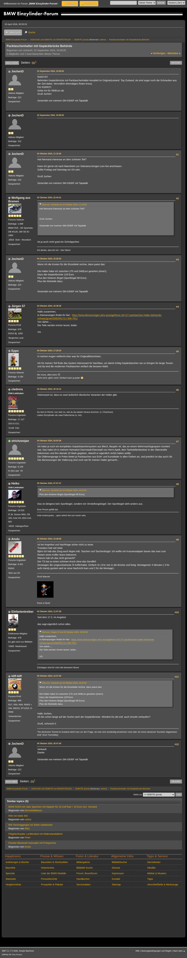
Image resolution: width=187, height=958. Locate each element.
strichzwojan (20, 441)
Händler (151, 867)
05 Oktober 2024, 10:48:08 (49, 539)
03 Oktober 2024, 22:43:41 (49, 197)
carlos (28, 819)
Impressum (118, 873)
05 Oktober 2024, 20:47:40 (49, 743)
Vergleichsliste (13, 884)
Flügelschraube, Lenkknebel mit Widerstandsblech (35, 834)
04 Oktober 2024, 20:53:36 (49, 441)
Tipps (150, 879)
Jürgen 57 (18, 306)
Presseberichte (49, 879)
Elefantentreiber (22, 611)
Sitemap (116, 884)
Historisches (47, 867)
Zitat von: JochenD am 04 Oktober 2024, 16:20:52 (64, 490)
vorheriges (158, 53)
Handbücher (83, 879)
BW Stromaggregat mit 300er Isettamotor (30, 825)
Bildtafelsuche (119, 862)
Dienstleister (153, 862)
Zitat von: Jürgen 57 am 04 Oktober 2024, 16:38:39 (65, 632)
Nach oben (11, 782)
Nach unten (12, 63)
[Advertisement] (97, 124)
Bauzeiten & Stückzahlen (54, 862)
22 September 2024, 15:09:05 (50, 71)
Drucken (175, 63)
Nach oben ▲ (179, 951)
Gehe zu (137, 794)
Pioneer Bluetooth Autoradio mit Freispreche (32, 843)
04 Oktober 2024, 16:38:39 (49, 306)
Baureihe (10, 867)
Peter (27, 837)
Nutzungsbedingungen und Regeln (156, 951)
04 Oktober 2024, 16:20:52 (49, 259)
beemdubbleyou (33, 810)
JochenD (17, 71)
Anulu (15, 539)
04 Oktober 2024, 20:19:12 (49, 389)
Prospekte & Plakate (52, 884)
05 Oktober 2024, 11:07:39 (49, 611)
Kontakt (116, 879)
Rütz (27, 828)
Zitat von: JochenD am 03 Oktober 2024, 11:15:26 (64, 205)
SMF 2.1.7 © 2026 (10, 951)
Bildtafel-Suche (84, 867)
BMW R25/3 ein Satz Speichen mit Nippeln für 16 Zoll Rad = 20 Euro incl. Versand (52, 806)
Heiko (15, 483)
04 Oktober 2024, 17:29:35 (49, 350)
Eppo (15, 350)
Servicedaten (83, 884)
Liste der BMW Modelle (53, 873)
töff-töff (16, 676)
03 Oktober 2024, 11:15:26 (49, 154)
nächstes (174, 53)
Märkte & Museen (156, 873)
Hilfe (137, 951)
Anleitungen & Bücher (17, 862)
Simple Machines (26, 951)
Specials (10, 873)
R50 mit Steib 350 (18, 815)
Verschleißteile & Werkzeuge (162, 884)
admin (102, 39)
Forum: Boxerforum (86, 873)
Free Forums (17, 955)
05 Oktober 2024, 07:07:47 (49, 483)
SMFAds (5, 955)
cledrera (17, 389)
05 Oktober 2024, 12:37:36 (49, 676)
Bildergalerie (83, 862)
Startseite (11, 879)
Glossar (116, 867)
